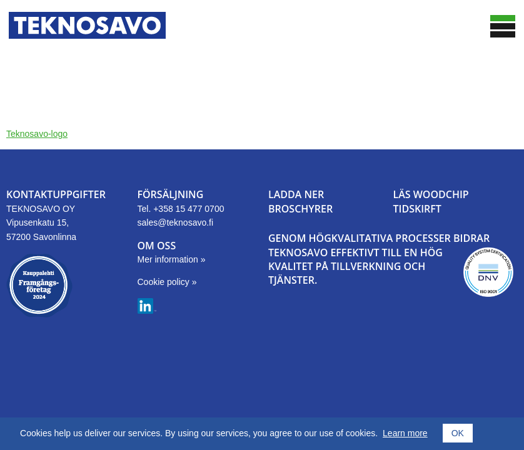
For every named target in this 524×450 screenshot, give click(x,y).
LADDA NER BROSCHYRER (300, 201)
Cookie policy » (167, 282)
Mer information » (172, 259)
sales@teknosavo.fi (176, 223)
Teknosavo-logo (37, 134)
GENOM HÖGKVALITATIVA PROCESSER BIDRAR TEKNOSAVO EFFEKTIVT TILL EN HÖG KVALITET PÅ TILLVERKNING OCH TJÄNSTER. (379, 259)
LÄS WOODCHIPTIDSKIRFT (431, 201)
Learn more (405, 433)
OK (457, 433)
